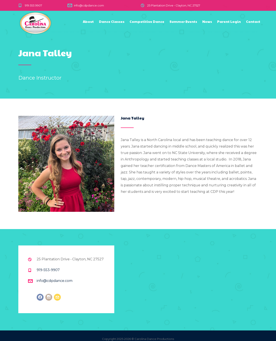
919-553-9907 (48, 270)
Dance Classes (111, 21)
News (207, 21)
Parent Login (229, 21)
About (88, 21)
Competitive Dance (147, 21)
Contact (253, 21)
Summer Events (183, 21)
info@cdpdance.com (89, 5)
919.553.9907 (33, 5)
